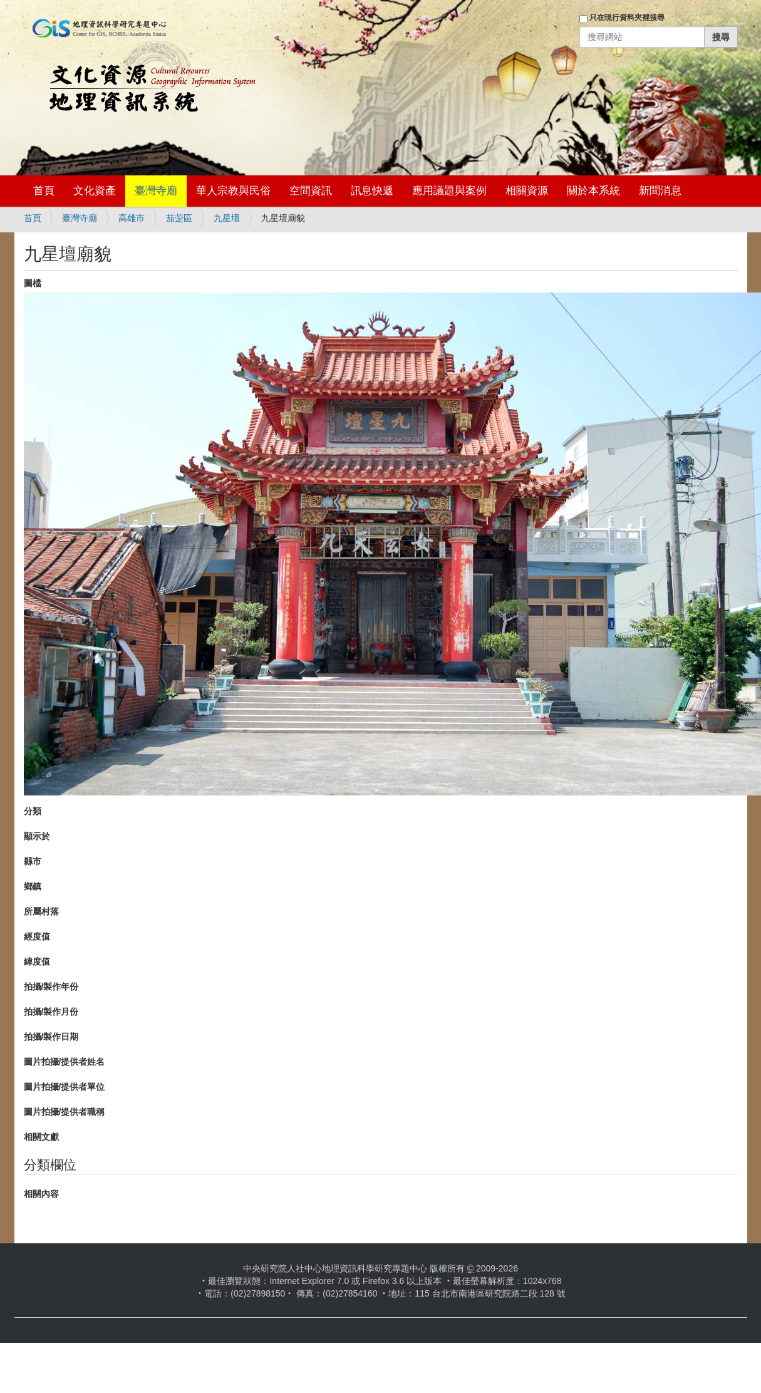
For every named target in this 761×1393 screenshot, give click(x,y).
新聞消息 (660, 191)
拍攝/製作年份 (51, 986)
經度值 (37, 936)
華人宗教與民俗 (233, 191)
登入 (562, 54)
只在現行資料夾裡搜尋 (627, 17)
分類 (32, 811)
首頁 (43, 191)
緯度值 (37, 961)
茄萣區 (179, 218)
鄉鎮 (32, 886)
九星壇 (227, 218)
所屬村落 (41, 911)
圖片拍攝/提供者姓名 (64, 1062)
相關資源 (526, 191)
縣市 (32, 861)
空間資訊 (310, 191)
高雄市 (131, 218)
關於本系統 (593, 191)
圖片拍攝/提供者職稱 (64, 1112)
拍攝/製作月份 (51, 1012)
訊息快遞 (372, 191)
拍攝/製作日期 (51, 1037)
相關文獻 (41, 1137)
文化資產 (94, 191)
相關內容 (41, 1194)
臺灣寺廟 (156, 191)
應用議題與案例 (449, 191)
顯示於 (37, 836)
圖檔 (32, 283)
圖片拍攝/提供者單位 (64, 1087)
